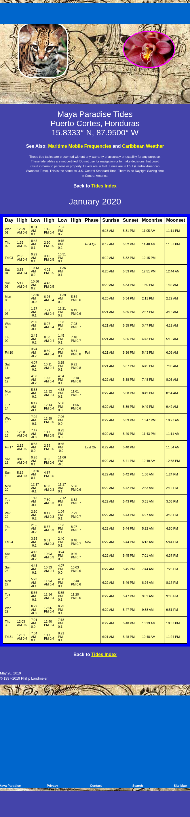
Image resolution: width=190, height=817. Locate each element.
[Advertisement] (96, 12)
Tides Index (104, 185)
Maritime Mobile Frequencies (79, 146)
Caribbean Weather (143, 146)
